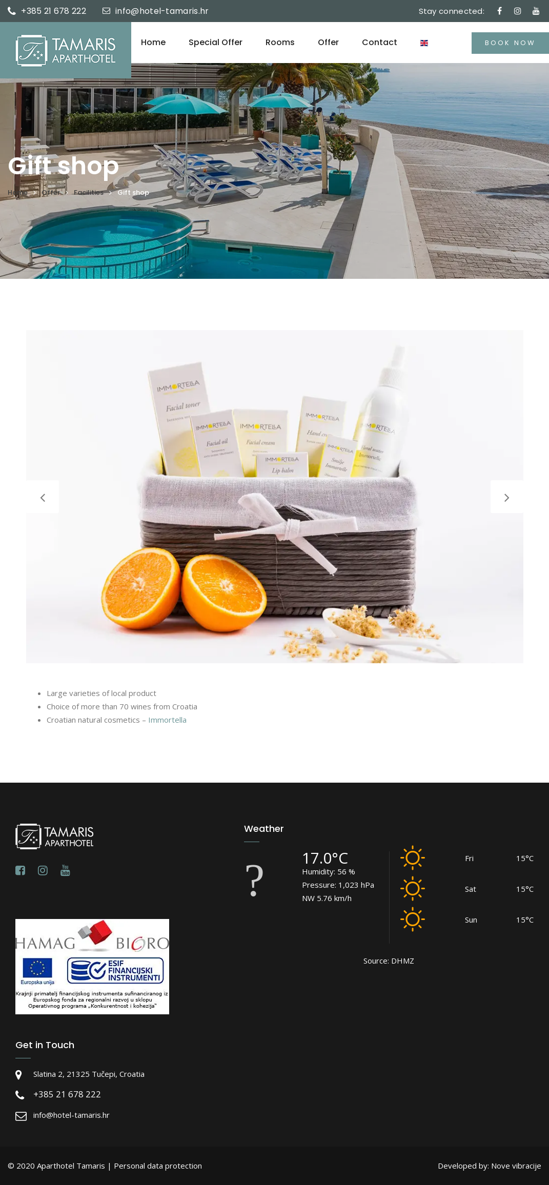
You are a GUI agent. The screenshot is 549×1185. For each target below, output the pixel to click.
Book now (510, 43)
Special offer (215, 42)
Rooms (280, 42)
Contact (379, 42)
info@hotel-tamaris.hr (162, 11)
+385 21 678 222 (53, 11)
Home (153, 42)
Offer (328, 42)
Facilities (89, 192)
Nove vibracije (516, 1165)
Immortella (167, 719)
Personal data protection (158, 1165)
